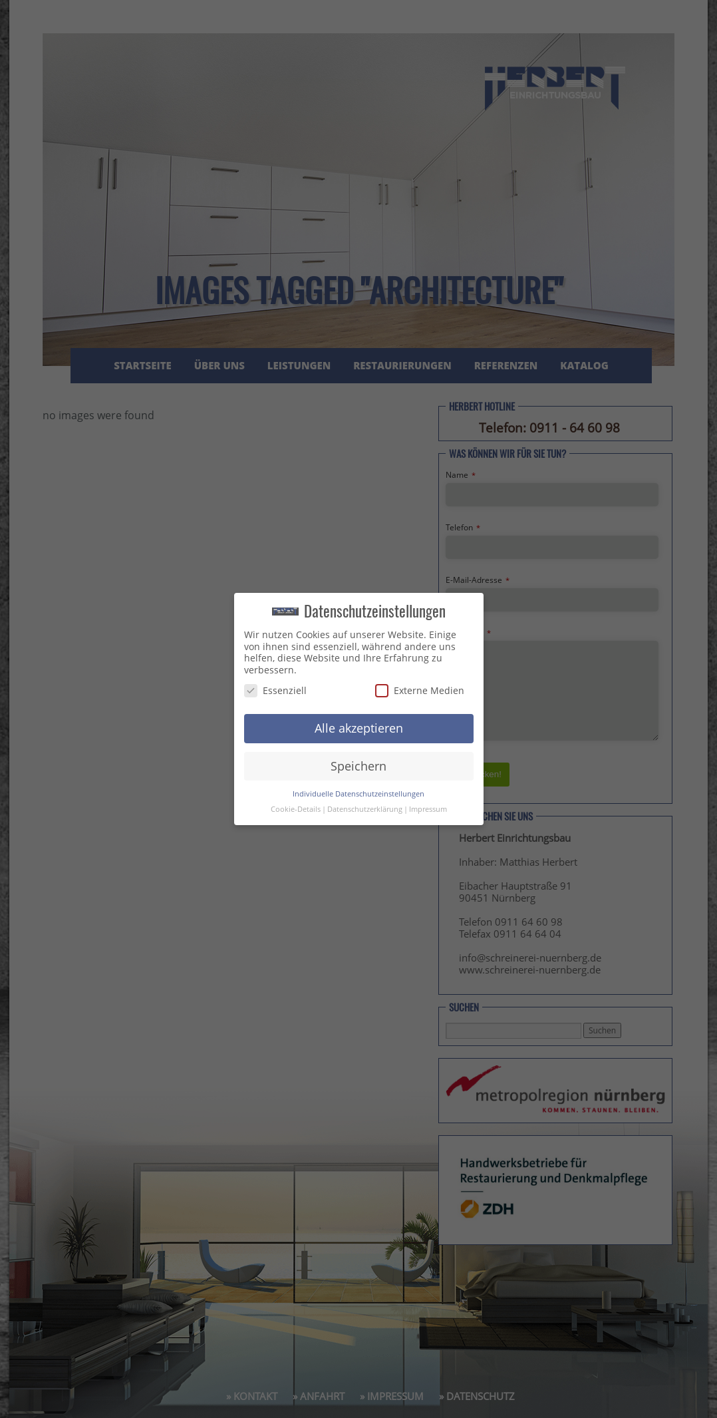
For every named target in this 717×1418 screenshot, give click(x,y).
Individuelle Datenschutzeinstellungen (358, 793)
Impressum (428, 809)
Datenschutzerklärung (364, 809)
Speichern (358, 766)
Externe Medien (419, 690)
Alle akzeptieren (359, 728)
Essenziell (275, 690)
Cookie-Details (296, 809)
